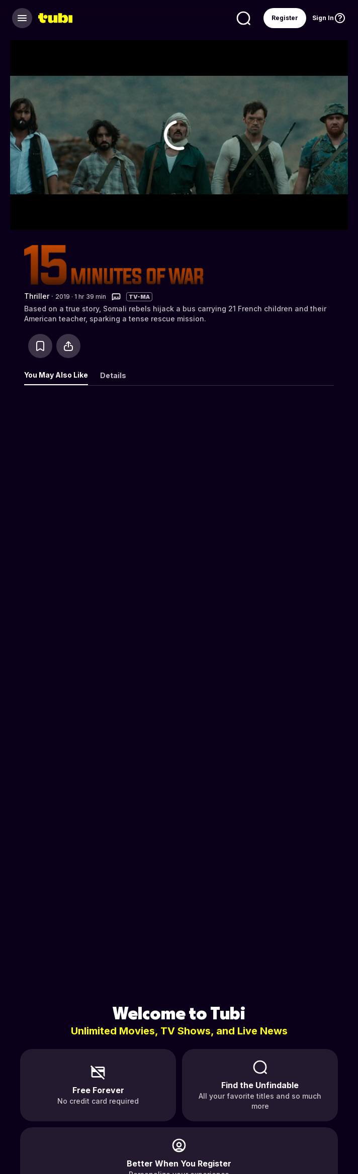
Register (285, 18)
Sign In (323, 18)
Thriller (36, 296)
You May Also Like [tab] (56, 375)
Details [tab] (113, 375)
